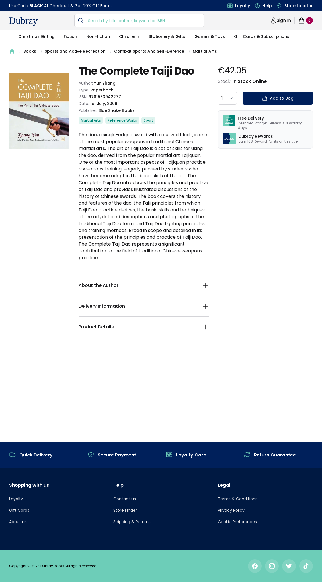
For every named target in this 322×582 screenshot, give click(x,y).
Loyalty (242, 6)
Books (29, 51)
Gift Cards (19, 510)
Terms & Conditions (237, 499)
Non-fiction (98, 36)
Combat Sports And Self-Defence (149, 51)
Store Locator (298, 6)
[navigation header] (23, 21)
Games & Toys (209, 36)
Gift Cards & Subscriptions (261, 36)
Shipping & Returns (132, 522)
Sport (148, 120)
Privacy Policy (231, 510)
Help (267, 6)
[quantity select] (227, 98)
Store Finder (125, 510)
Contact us (124, 499)
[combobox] (139, 20)
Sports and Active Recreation (75, 51)
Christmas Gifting (36, 36)
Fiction (70, 36)
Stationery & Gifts (167, 36)
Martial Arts (205, 51)
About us (18, 522)
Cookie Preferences (237, 522)
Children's (129, 36)
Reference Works (122, 120)
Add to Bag (278, 98)
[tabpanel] (39, 110)
